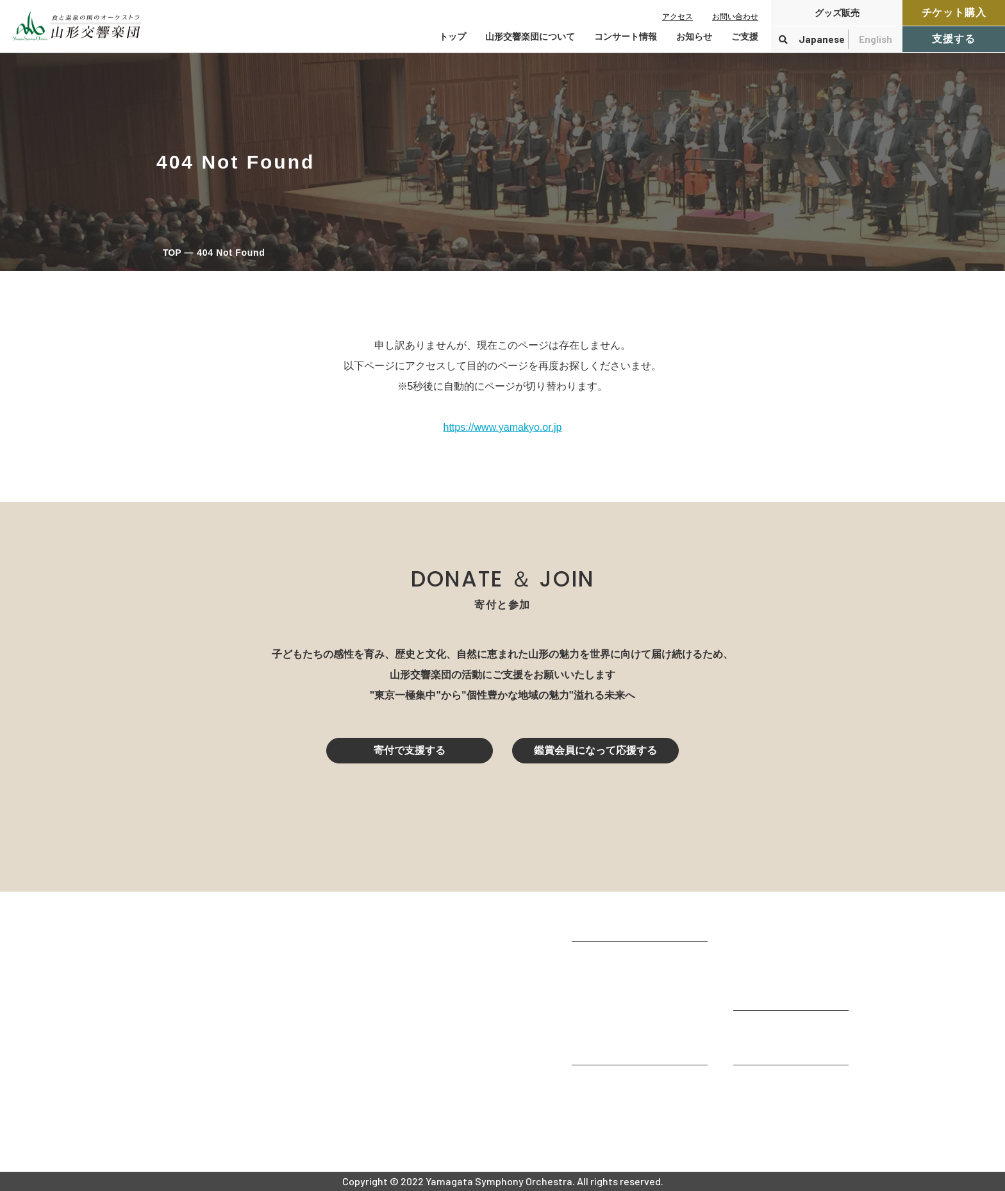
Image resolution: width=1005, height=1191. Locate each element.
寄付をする (759, 1029)
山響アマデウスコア (618, 1083)
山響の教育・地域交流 (623, 1046)
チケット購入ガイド (779, 974)
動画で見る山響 (608, 1029)
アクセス (677, 16)
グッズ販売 (837, 13)
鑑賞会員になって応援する (595, 750)
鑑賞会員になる (769, 957)
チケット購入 (954, 12)
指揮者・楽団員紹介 (618, 1011)
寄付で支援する (409, 750)
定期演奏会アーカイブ (784, 992)
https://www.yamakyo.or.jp (503, 427)
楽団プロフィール (613, 977)
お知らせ (694, 36)
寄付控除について (774, 1046)
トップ (452, 36)
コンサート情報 (769, 940)
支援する (953, 38)
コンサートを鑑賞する (784, 922)
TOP (172, 252)
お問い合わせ (735, 16)
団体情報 (592, 994)
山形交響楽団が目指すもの (633, 959)
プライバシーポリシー (784, 1118)
